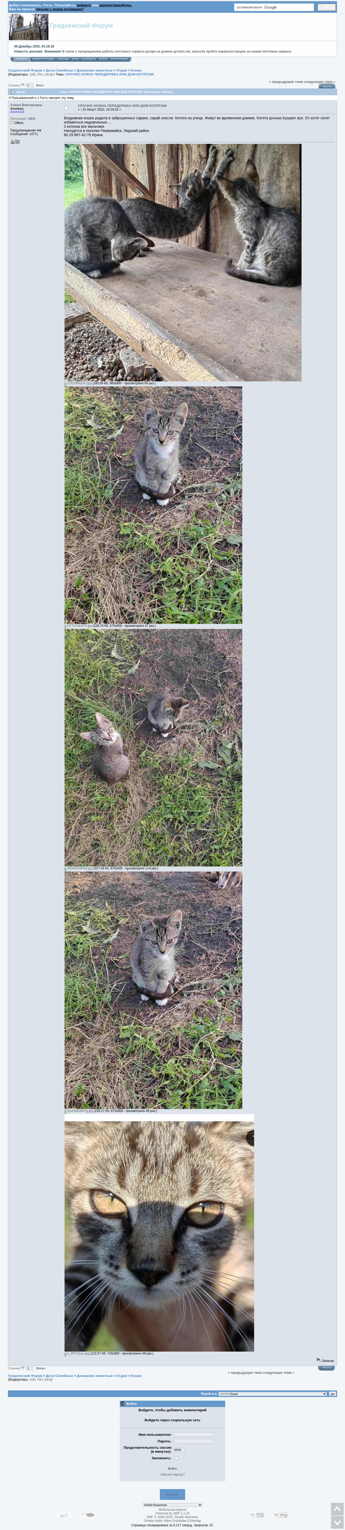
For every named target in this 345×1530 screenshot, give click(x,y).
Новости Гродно (43, 59)
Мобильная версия (172, 1510)
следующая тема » (319, 82)
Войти (103, 59)
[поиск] (273, 7)
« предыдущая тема (286, 82)
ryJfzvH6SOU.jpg (78, 383)
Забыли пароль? (172, 1474)
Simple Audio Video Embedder (165, 1521)
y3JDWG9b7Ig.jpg (79, 1111)
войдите (84, 5)
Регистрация (119, 59)
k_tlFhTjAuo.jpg (77, 1353)
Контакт (172, 1494)
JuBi (32, 74)
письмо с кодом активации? (60, 9)
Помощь (63, 59)
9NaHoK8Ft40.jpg (78, 868)
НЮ (40, 74)
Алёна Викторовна (26, 105)
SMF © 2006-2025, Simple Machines (172, 1517)
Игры (75, 59)
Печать (327, 86)
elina (48, 74)
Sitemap (195, 1521)
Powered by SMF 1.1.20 (173, 1513)
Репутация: (18, 119)
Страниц (16, 85)
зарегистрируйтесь (115, 5)
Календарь (89, 59)
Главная (21, 59)
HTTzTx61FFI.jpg (78, 626)
